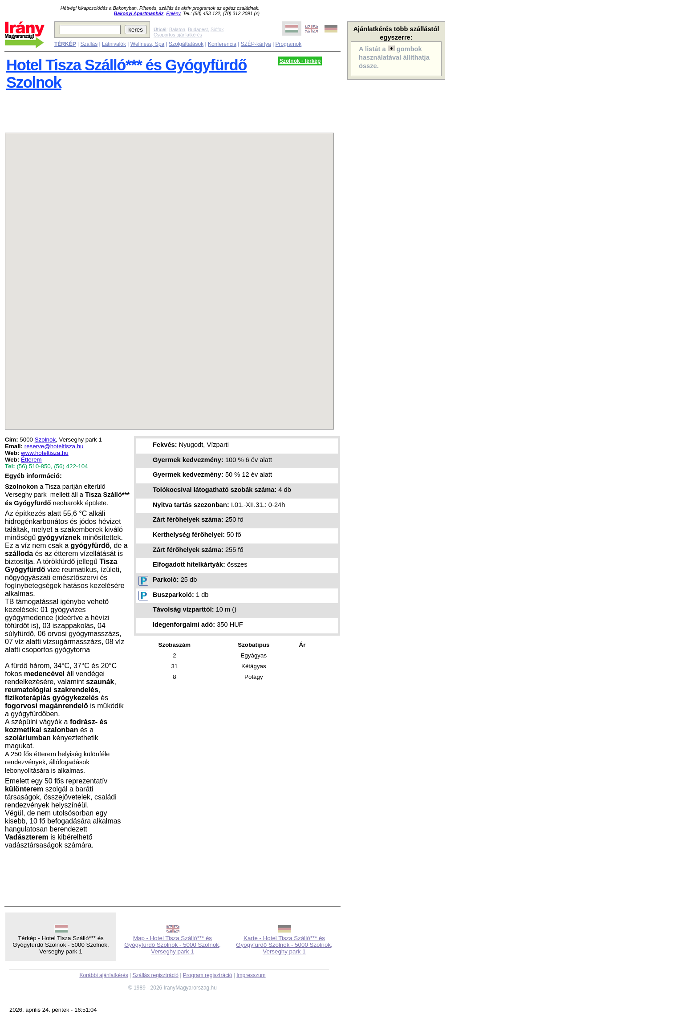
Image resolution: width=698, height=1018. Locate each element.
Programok (289, 44)
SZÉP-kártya (256, 44)
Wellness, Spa (147, 44)
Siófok (217, 29)
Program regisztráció (207, 975)
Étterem (31, 459)
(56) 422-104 (71, 466)
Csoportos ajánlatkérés (178, 34)
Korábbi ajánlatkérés (103, 975)
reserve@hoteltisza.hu (54, 446)
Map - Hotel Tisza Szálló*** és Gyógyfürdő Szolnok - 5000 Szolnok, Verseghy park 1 (172, 945)
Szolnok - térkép (300, 61)
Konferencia (222, 44)
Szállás (88, 44)
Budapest (198, 29)
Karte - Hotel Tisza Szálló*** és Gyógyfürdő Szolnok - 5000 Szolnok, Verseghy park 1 (284, 945)
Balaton (177, 29)
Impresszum (250, 975)
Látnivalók (114, 44)
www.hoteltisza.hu (45, 453)
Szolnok (45, 439)
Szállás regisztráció (156, 975)
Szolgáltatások (186, 44)
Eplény (173, 13)
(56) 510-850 (33, 466)
